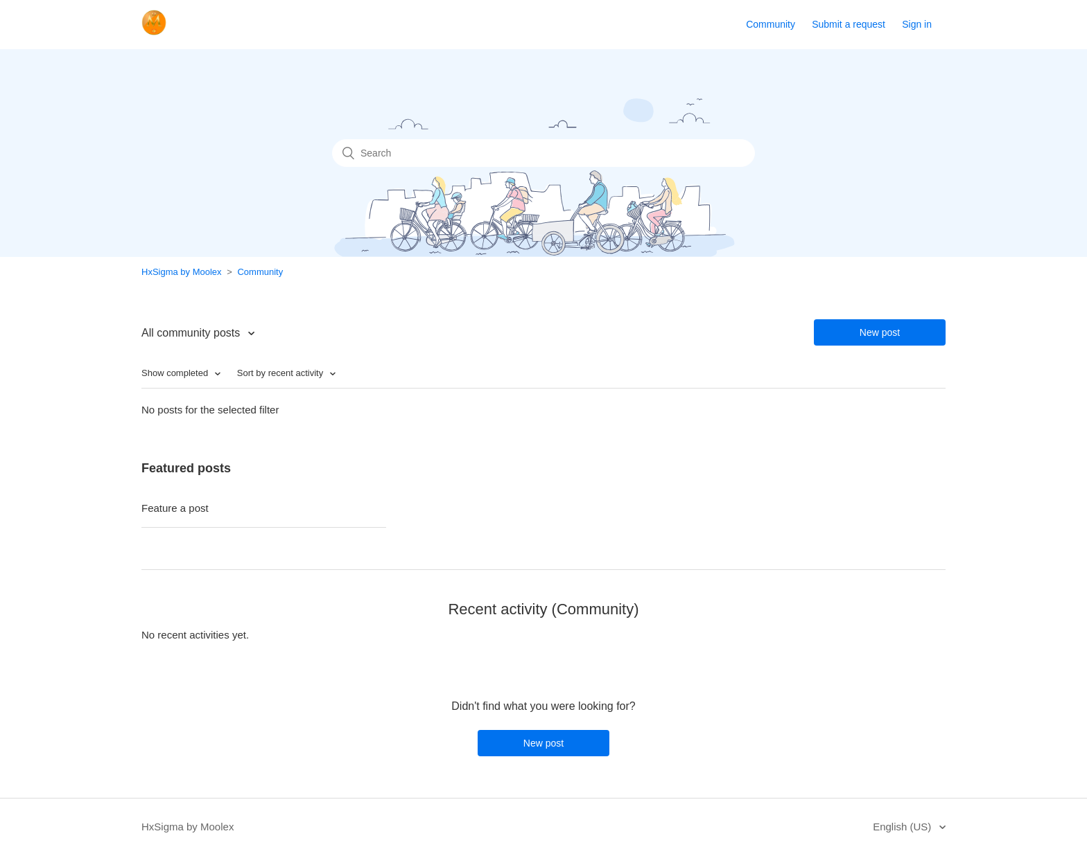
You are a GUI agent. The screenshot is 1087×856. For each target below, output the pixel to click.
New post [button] (880, 332)
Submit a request (848, 24)
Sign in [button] (917, 24)
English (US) (903, 826)
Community (770, 24)
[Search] (543, 153)
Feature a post (175, 508)
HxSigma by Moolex (181, 272)
